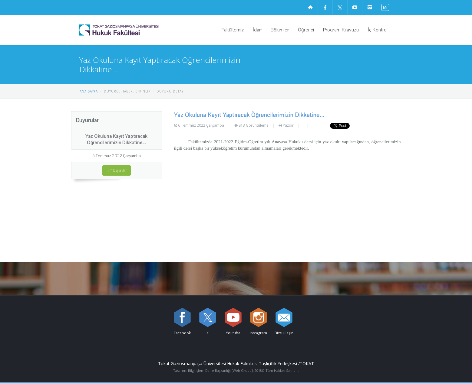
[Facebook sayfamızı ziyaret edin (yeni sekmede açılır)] (325, 7)
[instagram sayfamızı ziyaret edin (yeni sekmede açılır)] (369, 7)
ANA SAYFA (89, 91)
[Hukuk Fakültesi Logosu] (134, 30)
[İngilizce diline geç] (384, 7)
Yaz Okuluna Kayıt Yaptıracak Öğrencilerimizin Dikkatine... (116, 139)
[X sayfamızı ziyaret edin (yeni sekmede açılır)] (340, 7)
